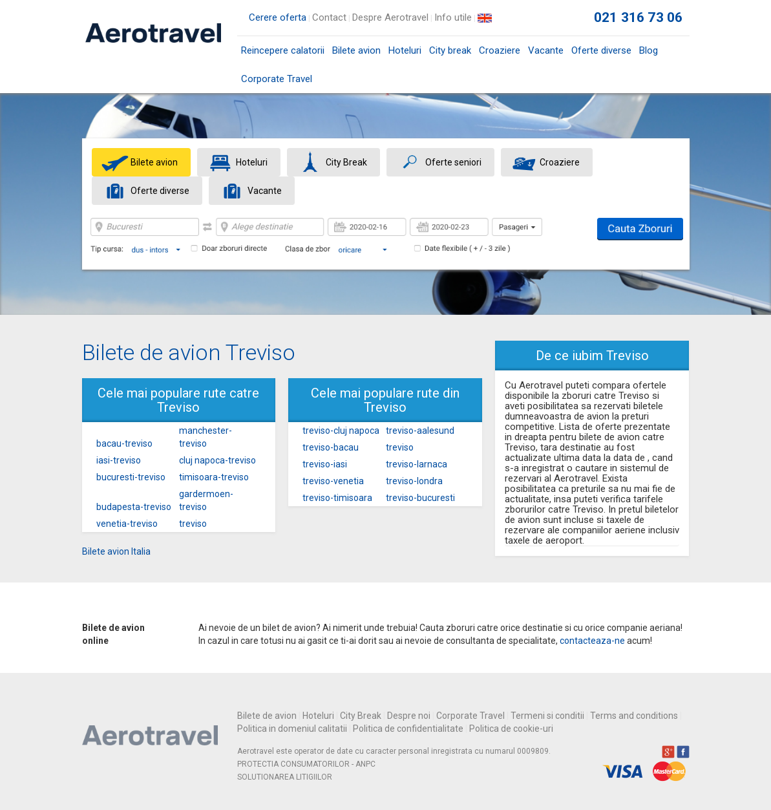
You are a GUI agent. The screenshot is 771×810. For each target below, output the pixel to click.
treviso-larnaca (416, 464)
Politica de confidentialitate (408, 728)
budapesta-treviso (133, 507)
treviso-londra (414, 481)
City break (450, 50)
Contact (329, 17)
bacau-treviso (124, 443)
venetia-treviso (127, 523)
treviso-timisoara (337, 498)
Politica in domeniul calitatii (292, 728)
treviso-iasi (324, 464)
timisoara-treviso (214, 477)
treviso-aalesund (420, 430)
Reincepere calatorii (282, 50)
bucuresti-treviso (130, 477)
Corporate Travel (276, 79)
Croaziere (499, 50)
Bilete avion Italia (116, 551)
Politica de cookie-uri (511, 728)
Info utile (453, 17)
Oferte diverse (601, 50)
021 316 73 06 (638, 17)
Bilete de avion (267, 715)
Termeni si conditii (547, 715)
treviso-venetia (333, 481)
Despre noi (408, 715)
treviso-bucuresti (420, 498)
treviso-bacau (330, 447)
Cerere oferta (277, 17)
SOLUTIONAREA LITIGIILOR (284, 777)
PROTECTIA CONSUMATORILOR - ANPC (306, 764)
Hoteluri (404, 50)
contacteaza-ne (592, 640)
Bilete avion (356, 55)
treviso (193, 523)
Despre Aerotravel (390, 17)
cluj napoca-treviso (217, 460)
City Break (360, 715)
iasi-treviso (118, 460)
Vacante (546, 50)
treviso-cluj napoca (340, 430)
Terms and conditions (634, 715)
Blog (648, 50)
